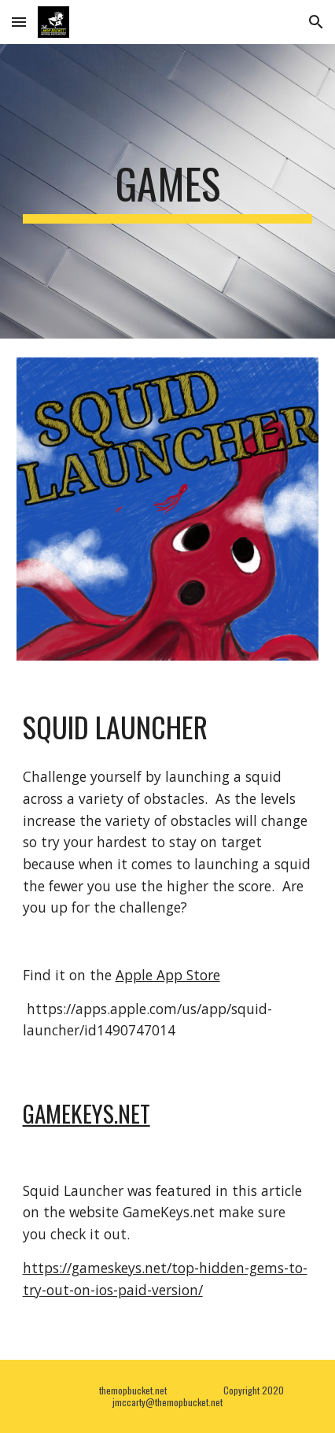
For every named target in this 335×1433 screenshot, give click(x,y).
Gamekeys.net (86, 1113)
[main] (168, 191)
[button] (19, 21)
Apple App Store (168, 974)
